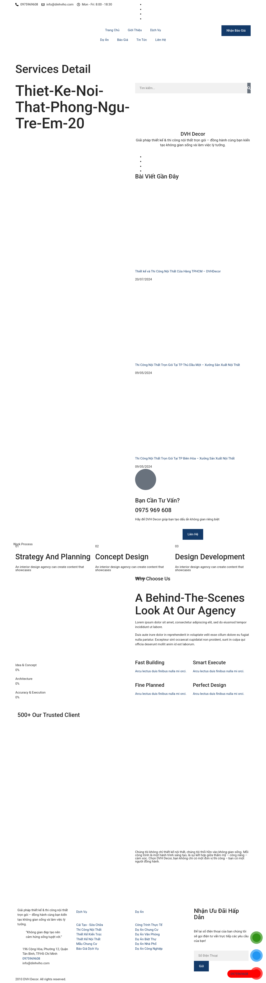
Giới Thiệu (135, 30)
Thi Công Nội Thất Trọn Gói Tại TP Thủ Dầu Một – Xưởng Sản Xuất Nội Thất (187, 365)
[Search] (249, 88)
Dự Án (104, 40)
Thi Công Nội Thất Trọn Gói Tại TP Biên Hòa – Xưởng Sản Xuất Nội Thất (185, 458)
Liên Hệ (160, 40)
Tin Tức (141, 40)
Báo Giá (122, 40)
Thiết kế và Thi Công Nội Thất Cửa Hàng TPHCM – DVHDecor (178, 271)
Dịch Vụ (155, 30)
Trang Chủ (112, 30)
